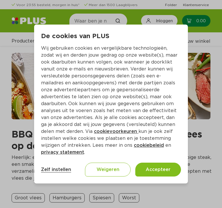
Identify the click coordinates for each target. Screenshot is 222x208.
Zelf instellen (56, 169)
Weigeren (108, 169)
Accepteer (158, 169)
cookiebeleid (149, 145)
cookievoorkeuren (116, 131)
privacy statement (62, 152)
